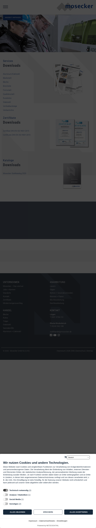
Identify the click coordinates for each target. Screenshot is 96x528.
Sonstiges (13, 504)
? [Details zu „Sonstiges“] (23, 504)
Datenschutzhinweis (47, 521)
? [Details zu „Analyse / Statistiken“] (32, 495)
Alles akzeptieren (79, 512)
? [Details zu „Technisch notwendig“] (33, 490)
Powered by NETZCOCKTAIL (48, 525)
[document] (48, 474)
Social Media (15, 499)
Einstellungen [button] (62, 521)
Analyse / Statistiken (18, 495)
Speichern (48, 512)
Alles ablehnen (17, 512)
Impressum (33, 521)
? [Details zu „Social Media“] (25, 499)
